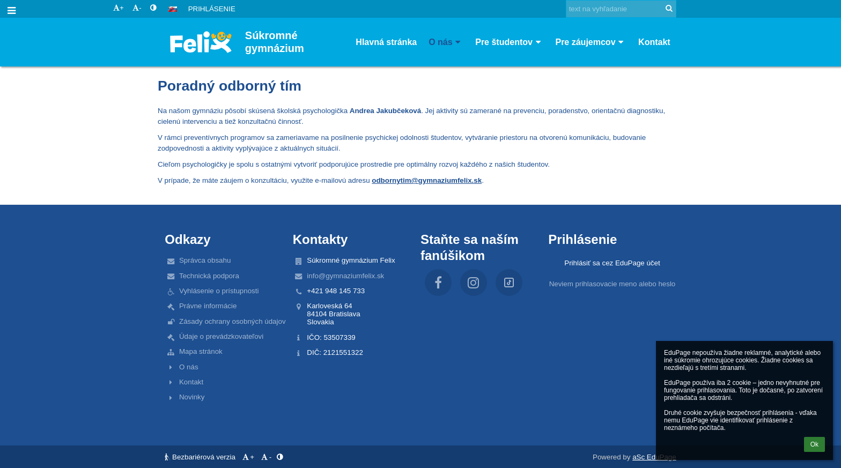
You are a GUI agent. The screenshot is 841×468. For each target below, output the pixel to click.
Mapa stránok (201, 351)
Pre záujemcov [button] (590, 42)
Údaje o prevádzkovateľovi (221, 336)
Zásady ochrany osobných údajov (232, 321)
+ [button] (118, 8)
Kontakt (191, 382)
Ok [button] (814, 444)
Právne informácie (208, 306)
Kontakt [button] (654, 42)
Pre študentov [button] (509, 42)
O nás (188, 367)
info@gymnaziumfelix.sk (345, 276)
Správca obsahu (205, 260)
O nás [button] (446, 42)
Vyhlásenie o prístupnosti (219, 291)
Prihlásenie (211, 9)
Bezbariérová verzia (201, 457)
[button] (173, 9)
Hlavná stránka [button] (386, 42)
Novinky (191, 397)
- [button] (136, 8)
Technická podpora (209, 276)
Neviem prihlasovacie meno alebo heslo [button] (612, 284)
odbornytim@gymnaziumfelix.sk (427, 180)
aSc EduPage (654, 457)
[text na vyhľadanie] (621, 9)
